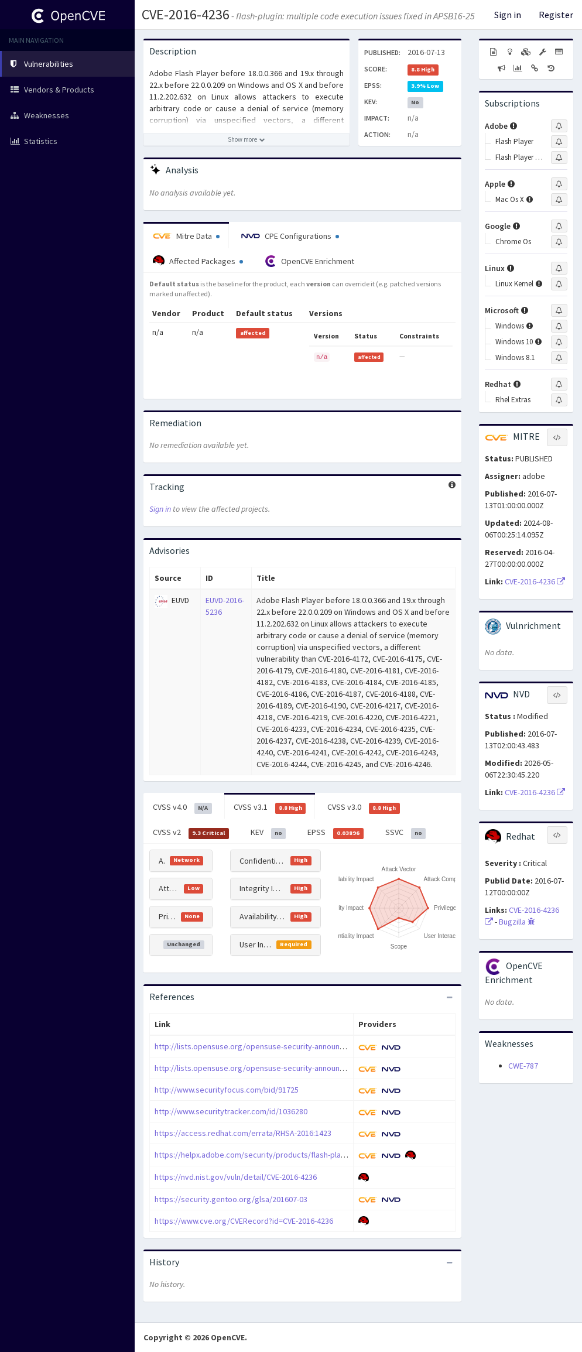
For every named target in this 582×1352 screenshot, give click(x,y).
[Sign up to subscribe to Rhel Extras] (559, 399)
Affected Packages (198, 261)
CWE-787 (523, 1065)
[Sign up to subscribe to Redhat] (559, 384)
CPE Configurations (290, 236)
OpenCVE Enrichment (309, 261)
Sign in (507, 14)
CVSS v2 (191, 832)
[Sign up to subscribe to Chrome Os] (559, 241)
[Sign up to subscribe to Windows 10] (559, 342)
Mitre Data (186, 236)
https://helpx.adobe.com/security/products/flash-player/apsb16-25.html (282, 1154)
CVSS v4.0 (182, 807)
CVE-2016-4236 (186, 14)
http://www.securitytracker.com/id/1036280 (231, 1111)
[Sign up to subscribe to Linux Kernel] (559, 284)
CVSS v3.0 (363, 807)
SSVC (405, 832)
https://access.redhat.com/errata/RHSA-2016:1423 (243, 1133)
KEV (268, 832)
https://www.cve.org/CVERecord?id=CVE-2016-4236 (244, 1221)
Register (556, 14)
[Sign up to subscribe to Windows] (559, 326)
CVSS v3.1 (270, 807)
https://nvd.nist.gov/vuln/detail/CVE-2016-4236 (236, 1177)
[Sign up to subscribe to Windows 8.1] (559, 357)
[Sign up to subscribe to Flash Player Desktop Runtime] (559, 157)
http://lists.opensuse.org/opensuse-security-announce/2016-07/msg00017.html (294, 1068)
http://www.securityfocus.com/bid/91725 (227, 1089)
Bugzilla (517, 921)
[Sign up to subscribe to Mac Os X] (559, 199)
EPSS (335, 832)
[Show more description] (246, 139)
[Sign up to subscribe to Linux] (559, 268)
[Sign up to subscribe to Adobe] (559, 125)
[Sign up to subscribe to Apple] (559, 183)
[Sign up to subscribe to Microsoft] (559, 310)
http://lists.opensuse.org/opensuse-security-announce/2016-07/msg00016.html (294, 1046)
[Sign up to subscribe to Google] (559, 226)
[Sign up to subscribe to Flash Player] (559, 141)
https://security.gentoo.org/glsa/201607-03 (231, 1199)
